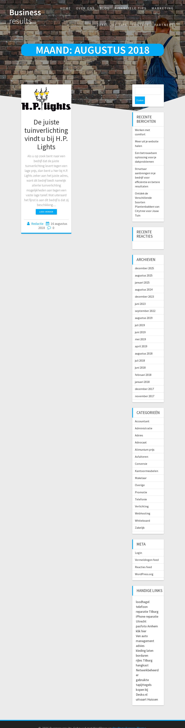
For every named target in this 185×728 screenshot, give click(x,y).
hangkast (142, 658)
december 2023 (144, 289)
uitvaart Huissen (147, 692)
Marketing (163, 8)
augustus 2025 (143, 268)
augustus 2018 (143, 346)
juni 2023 (140, 296)
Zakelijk (140, 520)
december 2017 (144, 381)
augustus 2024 (143, 282)
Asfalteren (141, 449)
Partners (164, 25)
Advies (139, 428)
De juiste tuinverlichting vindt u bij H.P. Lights (46, 134)
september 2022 (145, 303)
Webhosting (142, 506)
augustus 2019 (143, 310)
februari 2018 (143, 367)
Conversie (141, 456)
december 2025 (144, 260)
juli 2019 (140, 317)
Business (25, 16)
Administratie (143, 420)
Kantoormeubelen (146, 463)
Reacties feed (143, 559)
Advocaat (141, 435)
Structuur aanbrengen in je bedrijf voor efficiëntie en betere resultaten (147, 170)
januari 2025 (142, 275)
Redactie (37, 224)
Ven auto (142, 628)
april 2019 (141, 338)
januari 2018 (142, 374)
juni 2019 (140, 324)
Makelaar (141, 470)
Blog (105, 8)
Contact (140, 25)
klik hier (141, 623)
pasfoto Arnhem (147, 619)
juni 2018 (140, 360)
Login (138, 545)
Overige (140, 477)
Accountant (142, 413)
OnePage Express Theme (129, 720)
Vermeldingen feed (147, 552)
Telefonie (141, 491)
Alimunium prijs (144, 442)
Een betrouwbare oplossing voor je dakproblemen (146, 149)
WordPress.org (144, 566)
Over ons (85, 8)
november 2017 (144, 388)
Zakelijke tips (112, 25)
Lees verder (46, 211)
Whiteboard (142, 513)
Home (65, 8)
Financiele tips (131, 8)
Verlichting (142, 499)
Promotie (141, 484)
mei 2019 (140, 331)
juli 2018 (140, 353)
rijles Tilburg (144, 653)
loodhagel (142, 594)
